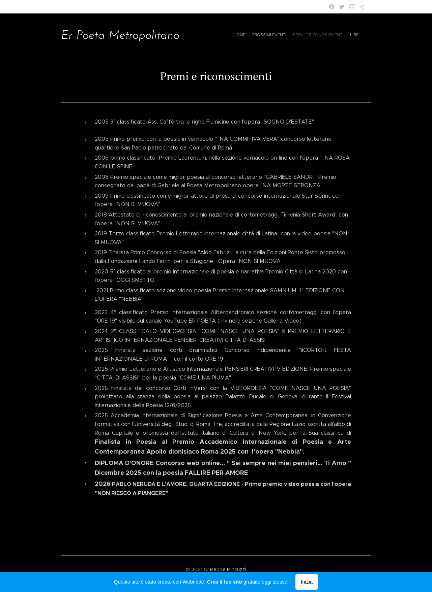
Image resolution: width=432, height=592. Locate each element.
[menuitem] (304, 35)
